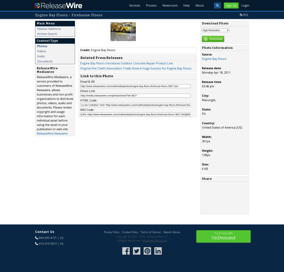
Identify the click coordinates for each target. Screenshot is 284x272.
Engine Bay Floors (214, 59)
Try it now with (223, 236)
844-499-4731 (48, 238)
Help (186, 5)
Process (151, 5)
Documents (45, 61)
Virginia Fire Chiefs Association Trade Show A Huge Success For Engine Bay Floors (135, 68)
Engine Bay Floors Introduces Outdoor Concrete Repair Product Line (126, 63)
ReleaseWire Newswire (52, 133)
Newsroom (170, 5)
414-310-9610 (48, 244)
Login (245, 5)
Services (134, 5)
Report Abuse (172, 232)
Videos (41, 51)
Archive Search (47, 34)
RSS (245, 15)
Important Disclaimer (154, 240)
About (199, 5)
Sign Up (231, 5)
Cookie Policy (130, 232)
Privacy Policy (112, 232)
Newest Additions (49, 29)
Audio (41, 56)
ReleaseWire (58, 5)
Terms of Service (151, 232)
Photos (42, 46)
